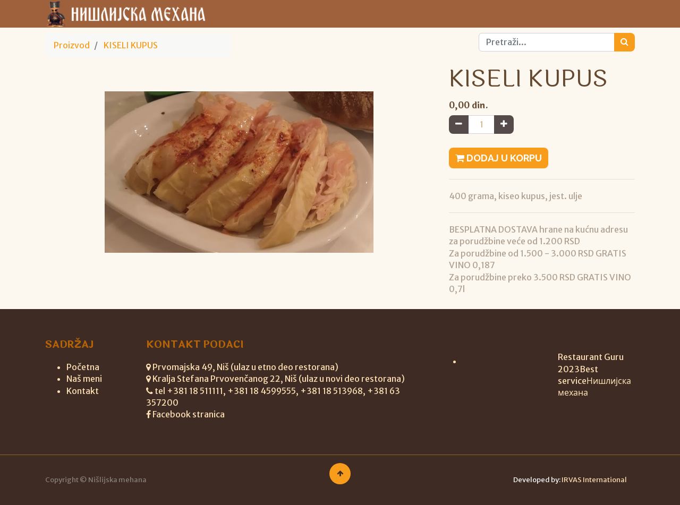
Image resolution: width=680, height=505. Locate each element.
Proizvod (72, 45)
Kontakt (82, 391)
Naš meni (84, 378)
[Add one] (504, 124)
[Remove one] (459, 124)
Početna (82, 367)
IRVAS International (594, 479)
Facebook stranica (188, 414)
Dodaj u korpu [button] (498, 158)
